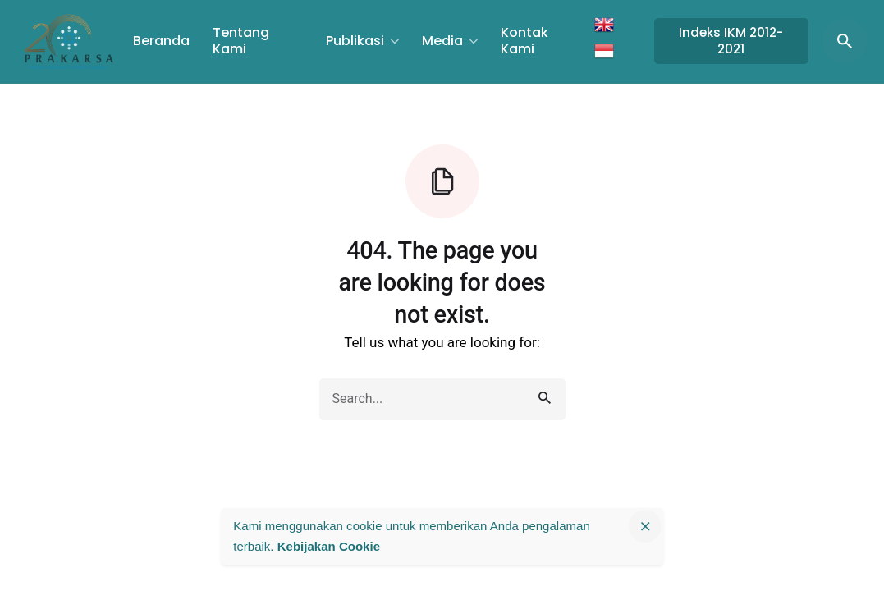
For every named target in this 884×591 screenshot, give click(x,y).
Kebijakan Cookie (328, 546)
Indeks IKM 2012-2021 (731, 40)
